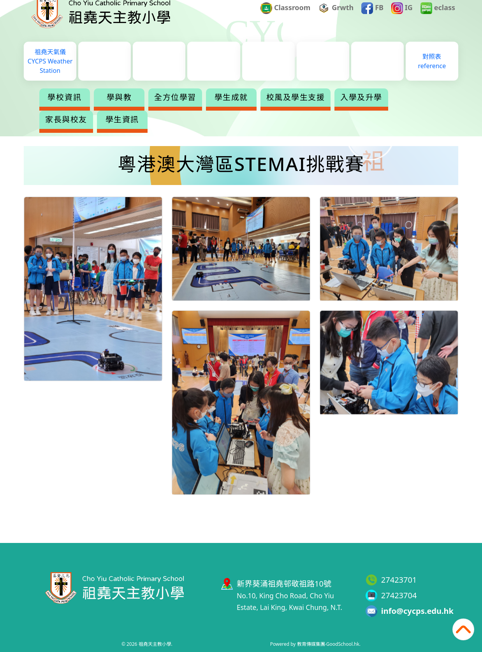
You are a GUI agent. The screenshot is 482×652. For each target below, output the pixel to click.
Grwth (336, 19)
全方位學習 (175, 108)
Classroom (285, 19)
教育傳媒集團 (311, 644)
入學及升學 (361, 108)
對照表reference (432, 72)
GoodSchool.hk (342, 644)
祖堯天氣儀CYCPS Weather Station (50, 72)
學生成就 (231, 108)
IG (402, 19)
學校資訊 (64, 108)
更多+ (419, 108)
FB (372, 19)
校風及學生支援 (295, 108)
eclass (437, 19)
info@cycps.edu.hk (417, 611)
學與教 (119, 108)
